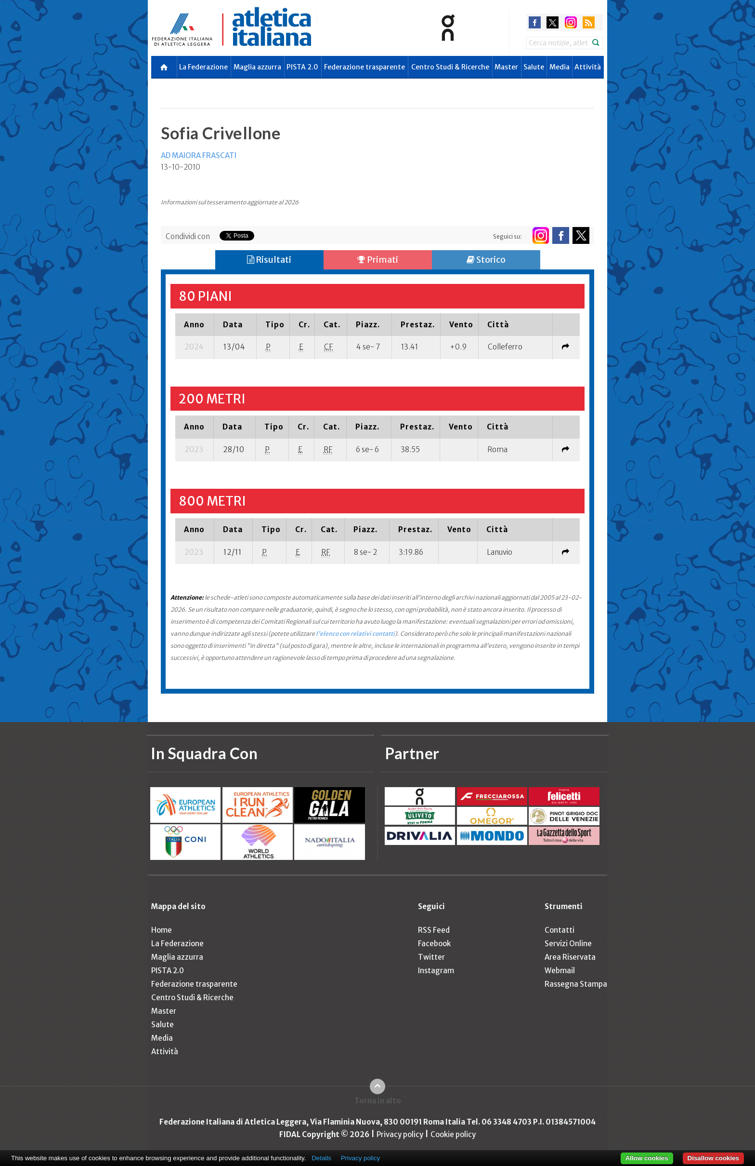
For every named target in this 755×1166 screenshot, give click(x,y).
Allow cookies (646, 1158)
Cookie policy (453, 1134)
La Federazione (203, 67)
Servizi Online (568, 943)
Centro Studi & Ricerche (450, 67)
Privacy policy (400, 1134)
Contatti (559, 930)
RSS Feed (434, 930)
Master (506, 67)
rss (589, 22)
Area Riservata (570, 957)
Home (161, 930)
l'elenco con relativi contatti (355, 633)
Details (321, 1158)
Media (559, 67)
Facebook (434, 943)
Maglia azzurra (257, 67)
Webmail (560, 970)
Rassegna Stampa (576, 984)
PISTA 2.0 (302, 67)
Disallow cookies (713, 1158)
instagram (571, 22)
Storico (486, 259)
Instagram (436, 970)
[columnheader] (194, 324)
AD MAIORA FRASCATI (198, 155)
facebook (535, 22)
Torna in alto (377, 1100)
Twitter (431, 957)
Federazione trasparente (364, 67)
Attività (587, 67)
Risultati (269, 259)
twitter (553, 22)
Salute (533, 67)
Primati (377, 259)
